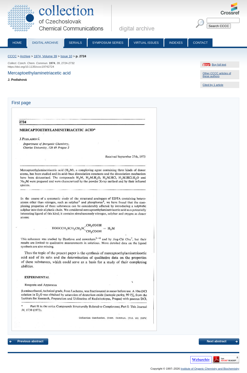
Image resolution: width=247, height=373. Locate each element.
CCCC (12, 56)
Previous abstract (30, 341)
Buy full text (219, 64)
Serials (75, 42)
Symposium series (108, 42)
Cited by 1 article (213, 84)
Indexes (176, 42)
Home (17, 42)
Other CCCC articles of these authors (217, 75)
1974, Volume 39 (45, 56)
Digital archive (45, 42)
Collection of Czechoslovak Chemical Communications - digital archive (61, 4)
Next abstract (216, 341)
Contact (200, 42)
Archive (25, 56)
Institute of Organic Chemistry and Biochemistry (210, 368)
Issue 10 (66, 56)
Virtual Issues (146, 42)
